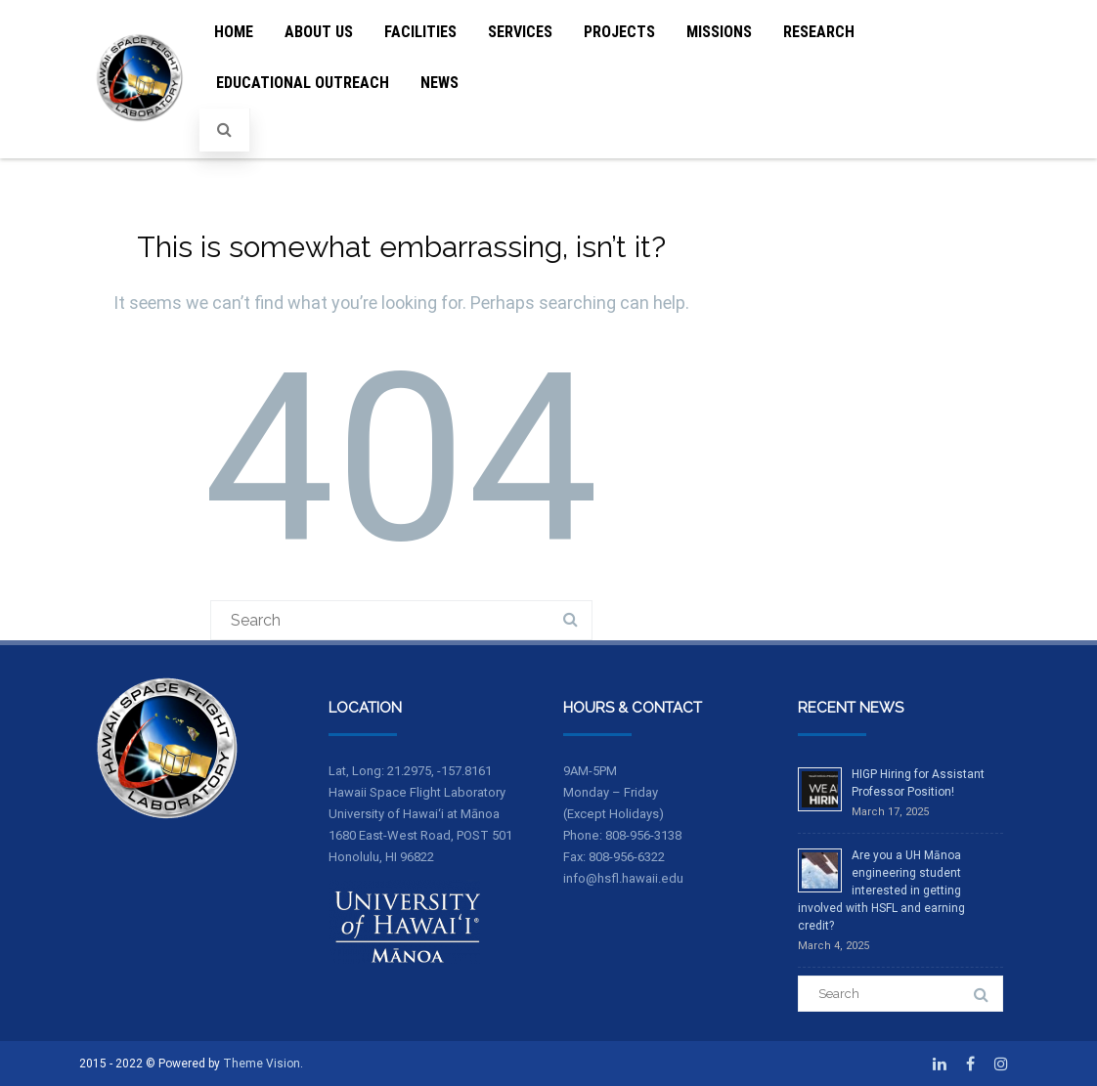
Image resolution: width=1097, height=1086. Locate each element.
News (439, 82)
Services (520, 31)
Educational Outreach (302, 82)
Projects (619, 31)
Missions (719, 31)
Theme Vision (261, 1063)
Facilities (420, 31)
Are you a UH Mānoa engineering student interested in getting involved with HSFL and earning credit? (881, 890)
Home (233, 31)
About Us (319, 31)
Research (819, 31)
